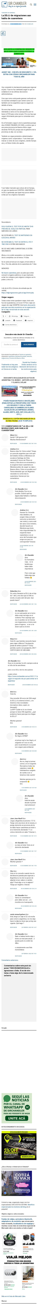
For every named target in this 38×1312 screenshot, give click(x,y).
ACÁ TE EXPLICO (25, 421)
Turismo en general (8, 12)
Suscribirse (29, 345)
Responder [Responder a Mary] (13, 443)
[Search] (31, 4)
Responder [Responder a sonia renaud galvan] (13, 927)
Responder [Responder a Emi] (13, 727)
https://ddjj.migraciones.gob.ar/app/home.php (18, 293)
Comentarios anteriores (10, 960)
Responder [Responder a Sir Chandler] (18, 504)
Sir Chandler (29, 24)
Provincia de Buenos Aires (17, 358)
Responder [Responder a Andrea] (13, 482)
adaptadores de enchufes (11, 1221)
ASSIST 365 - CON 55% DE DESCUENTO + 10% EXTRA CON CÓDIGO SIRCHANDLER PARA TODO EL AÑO (19, 74)
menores (29, 356)
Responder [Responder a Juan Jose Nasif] (13, 836)
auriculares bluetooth (23, 1219)
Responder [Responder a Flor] (13, 888)
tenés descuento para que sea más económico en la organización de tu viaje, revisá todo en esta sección (18, 307)
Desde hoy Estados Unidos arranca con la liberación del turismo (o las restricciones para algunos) (27, 366)
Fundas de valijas (8, 1219)
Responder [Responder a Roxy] (13, 654)
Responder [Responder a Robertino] (13, 604)
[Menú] (34, 4)
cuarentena (11, 356)
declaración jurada (20, 356)
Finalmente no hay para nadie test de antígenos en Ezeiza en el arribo (10, 367)
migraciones (5, 358)
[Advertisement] (17, 1062)
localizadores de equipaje (23, 1224)
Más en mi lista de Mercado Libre (14, 1296)
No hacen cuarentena (9, 273)
